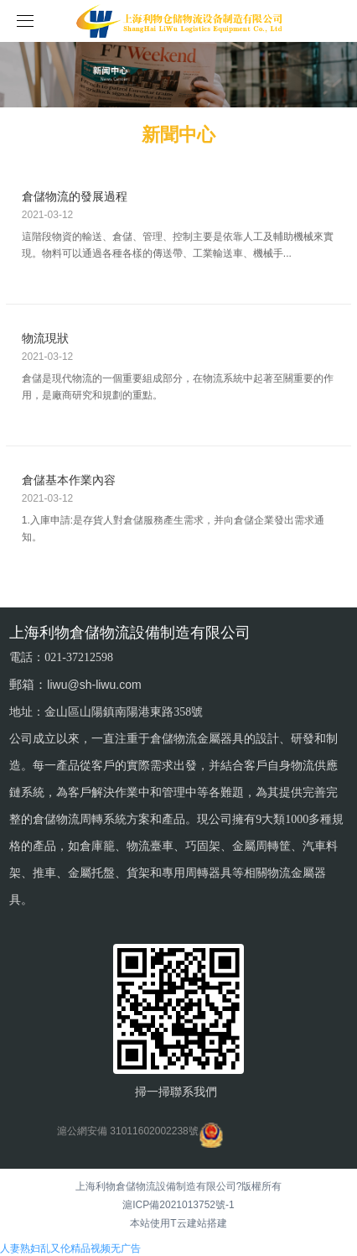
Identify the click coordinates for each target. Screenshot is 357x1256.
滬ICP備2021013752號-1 (178, 1205)
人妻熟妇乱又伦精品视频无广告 (70, 1248)
